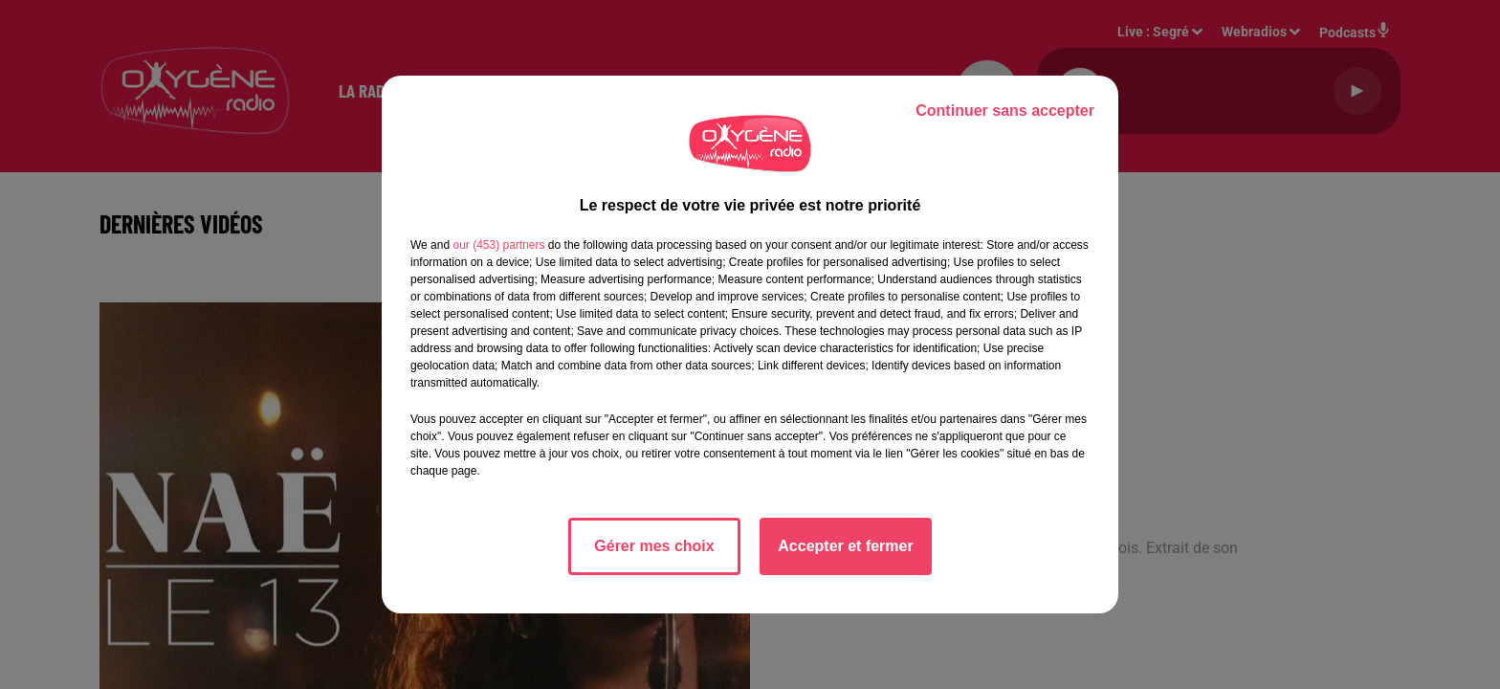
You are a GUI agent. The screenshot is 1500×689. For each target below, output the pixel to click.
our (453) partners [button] (498, 245)
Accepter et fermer (845, 546)
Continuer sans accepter (1004, 110)
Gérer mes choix (654, 546)
